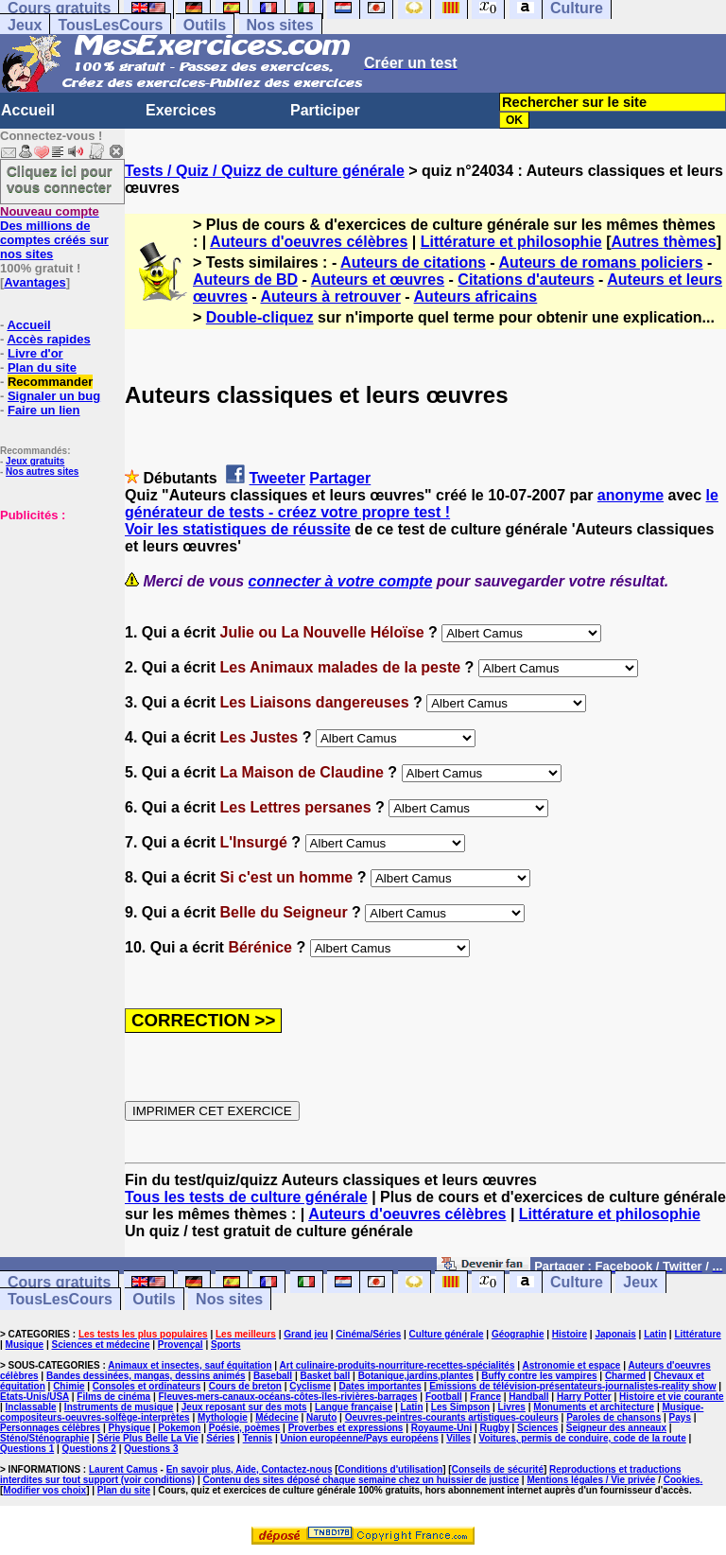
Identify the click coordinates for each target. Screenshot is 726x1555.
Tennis (257, 1438)
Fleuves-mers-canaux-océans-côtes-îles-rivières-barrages (288, 1396)
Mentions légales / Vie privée (591, 1480)
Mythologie (223, 1417)
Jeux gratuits (35, 461)
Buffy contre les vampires (538, 1376)
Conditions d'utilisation (390, 1469)
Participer (325, 110)
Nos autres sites (42, 471)
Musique (25, 1344)
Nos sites (280, 25)
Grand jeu (306, 1334)
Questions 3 (151, 1448)
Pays (680, 1417)
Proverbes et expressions (346, 1428)
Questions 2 (89, 1448)
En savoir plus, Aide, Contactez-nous (249, 1469)
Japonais (615, 1334)
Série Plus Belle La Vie (148, 1438)
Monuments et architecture (593, 1407)
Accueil (28, 110)
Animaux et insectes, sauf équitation (189, 1365)
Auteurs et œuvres (377, 279)
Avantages (34, 282)
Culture (576, 1282)
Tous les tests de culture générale (246, 1197)
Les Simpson (460, 1407)
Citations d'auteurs (526, 279)
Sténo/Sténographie (44, 1438)
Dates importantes (380, 1386)
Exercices (181, 110)
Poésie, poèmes (245, 1428)
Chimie (68, 1386)
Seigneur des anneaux (616, 1428)
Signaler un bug (54, 396)
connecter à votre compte (341, 581)
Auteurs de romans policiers (601, 262)
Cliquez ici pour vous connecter (59, 179)
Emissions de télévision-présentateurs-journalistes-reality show (572, 1386)
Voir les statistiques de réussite (238, 529)
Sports (226, 1344)
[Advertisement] (56, 616)
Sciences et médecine (101, 1344)
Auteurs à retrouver (330, 296)
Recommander (50, 382)
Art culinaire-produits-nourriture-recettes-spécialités (397, 1365)
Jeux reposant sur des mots (244, 1407)
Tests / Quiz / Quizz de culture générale (265, 171)
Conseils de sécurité (498, 1469)
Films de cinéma (113, 1396)
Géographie (518, 1334)
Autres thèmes (664, 242)
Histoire (569, 1334)
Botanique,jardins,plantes (416, 1376)
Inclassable (31, 1407)
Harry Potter (584, 1396)
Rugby (495, 1428)
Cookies (682, 1480)
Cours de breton (245, 1386)
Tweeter (277, 478)
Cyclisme (310, 1386)
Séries (220, 1438)
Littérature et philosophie (511, 242)
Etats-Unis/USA (34, 1396)
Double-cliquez (260, 317)
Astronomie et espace (571, 1365)
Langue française (353, 1407)
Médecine (277, 1417)
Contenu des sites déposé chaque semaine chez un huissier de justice (360, 1480)
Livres (511, 1407)
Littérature (697, 1334)
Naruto (321, 1417)
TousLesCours (110, 25)
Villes (458, 1438)
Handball (528, 1396)
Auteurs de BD (245, 279)
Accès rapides (48, 339)
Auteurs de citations (413, 262)
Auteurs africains (476, 296)
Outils (204, 25)
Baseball (272, 1376)
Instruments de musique (119, 1407)
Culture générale (446, 1334)
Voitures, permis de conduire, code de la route (581, 1438)
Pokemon (179, 1428)
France (485, 1396)
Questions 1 (27, 1448)
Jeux (25, 25)
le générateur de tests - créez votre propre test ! (421, 503)
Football (443, 1396)
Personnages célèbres (50, 1428)
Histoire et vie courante (671, 1396)
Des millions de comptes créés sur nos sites (54, 232)
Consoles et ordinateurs (146, 1386)
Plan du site (42, 367)
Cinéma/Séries (368, 1334)
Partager (340, 478)
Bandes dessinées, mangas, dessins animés (146, 1376)
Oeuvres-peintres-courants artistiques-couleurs (452, 1417)
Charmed (625, 1376)
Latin (655, 1334)
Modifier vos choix (44, 1490)
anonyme (630, 495)
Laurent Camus (123, 1469)
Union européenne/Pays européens (360, 1438)
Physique (129, 1428)
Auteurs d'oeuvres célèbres (308, 242)
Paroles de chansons (613, 1417)
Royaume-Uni (441, 1428)
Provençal (180, 1344)
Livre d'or (35, 353)
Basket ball (325, 1376)
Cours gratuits (59, 1282)
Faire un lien (44, 410)
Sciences (537, 1428)
